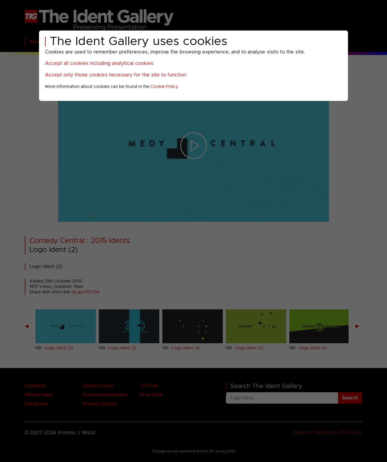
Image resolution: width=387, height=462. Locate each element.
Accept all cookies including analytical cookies (99, 63)
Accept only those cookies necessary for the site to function (115, 75)
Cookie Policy (164, 87)
